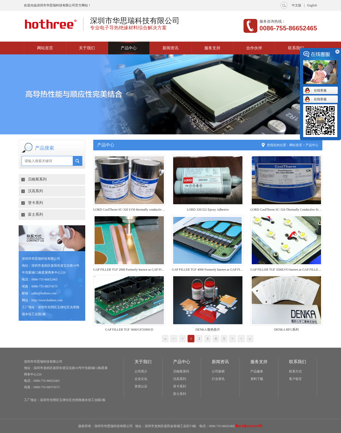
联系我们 (296, 48)
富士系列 (35, 215)
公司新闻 (218, 371)
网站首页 (45, 48)
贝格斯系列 (37, 179)
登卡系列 (35, 203)
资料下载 (256, 379)
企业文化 (141, 379)
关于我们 (87, 48)
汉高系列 (35, 191)
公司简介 (141, 371)
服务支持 (212, 48)
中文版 (296, 5)
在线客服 (320, 90)
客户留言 (295, 379)
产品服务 (256, 371)
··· (174, 338)
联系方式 (295, 371)
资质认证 (141, 386)
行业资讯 (218, 379)
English (312, 5)
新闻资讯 (170, 48)
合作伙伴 (254, 48)
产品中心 (129, 48)
